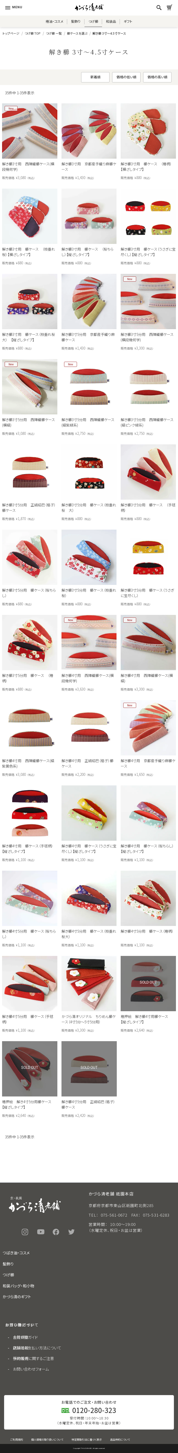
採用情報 (20, 1358)
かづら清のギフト (17, 1296)
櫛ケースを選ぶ (77, 33)
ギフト (128, 21)
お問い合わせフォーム (31, 1369)
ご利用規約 (16, 1439)
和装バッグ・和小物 (18, 1285)
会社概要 (20, 1337)
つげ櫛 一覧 (54, 33)
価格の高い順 (157, 76)
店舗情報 (20, 1347)
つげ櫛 (93, 21)
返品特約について (120, 1439)
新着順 (95, 76)
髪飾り (76, 21)
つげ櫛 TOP (33, 33)
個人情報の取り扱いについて (47, 1439)
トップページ (11, 33)
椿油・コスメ (54, 21)
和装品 (111, 21)
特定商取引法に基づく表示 (87, 1439)
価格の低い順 (126, 76)
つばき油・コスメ (16, 1252)
